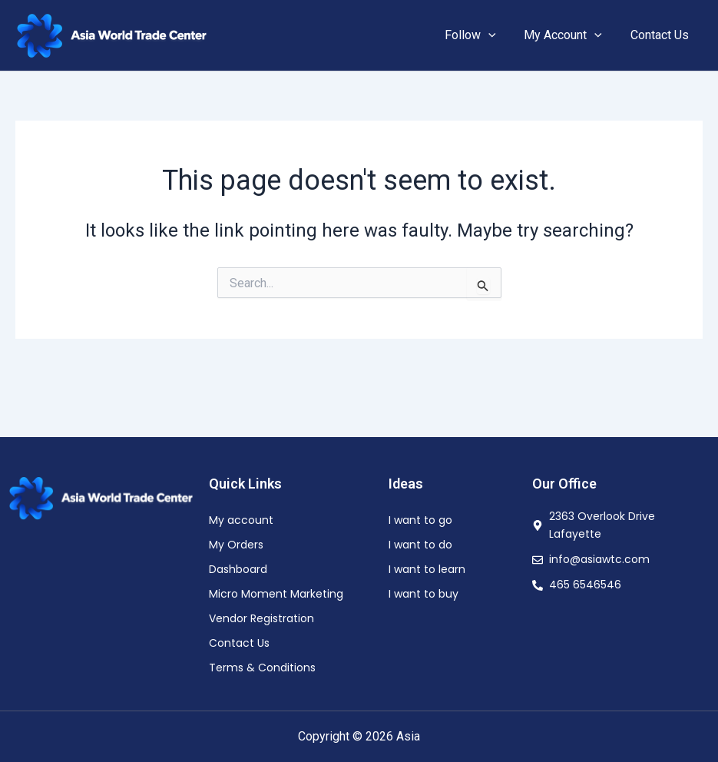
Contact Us (661, 35)
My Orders (236, 544)
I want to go (420, 520)
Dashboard (238, 569)
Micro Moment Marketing (276, 593)
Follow (479, 35)
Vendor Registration (261, 618)
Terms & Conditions (262, 667)
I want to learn (427, 569)
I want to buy (423, 593)
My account (241, 520)
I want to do (420, 544)
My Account (568, 35)
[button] (497, 35)
